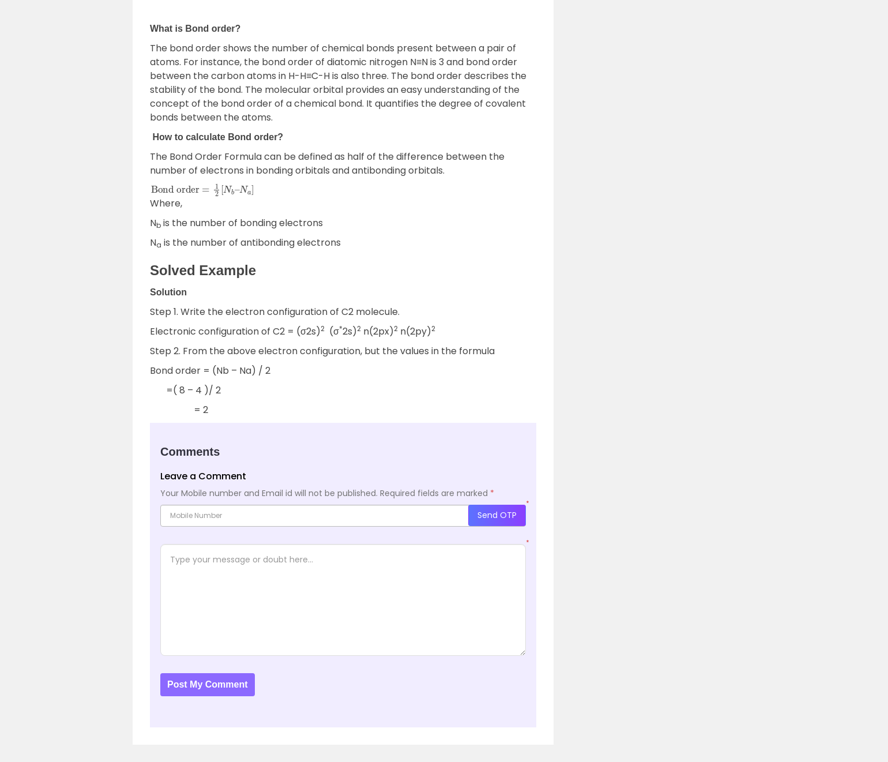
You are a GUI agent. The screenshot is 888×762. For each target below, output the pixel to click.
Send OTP (497, 515)
